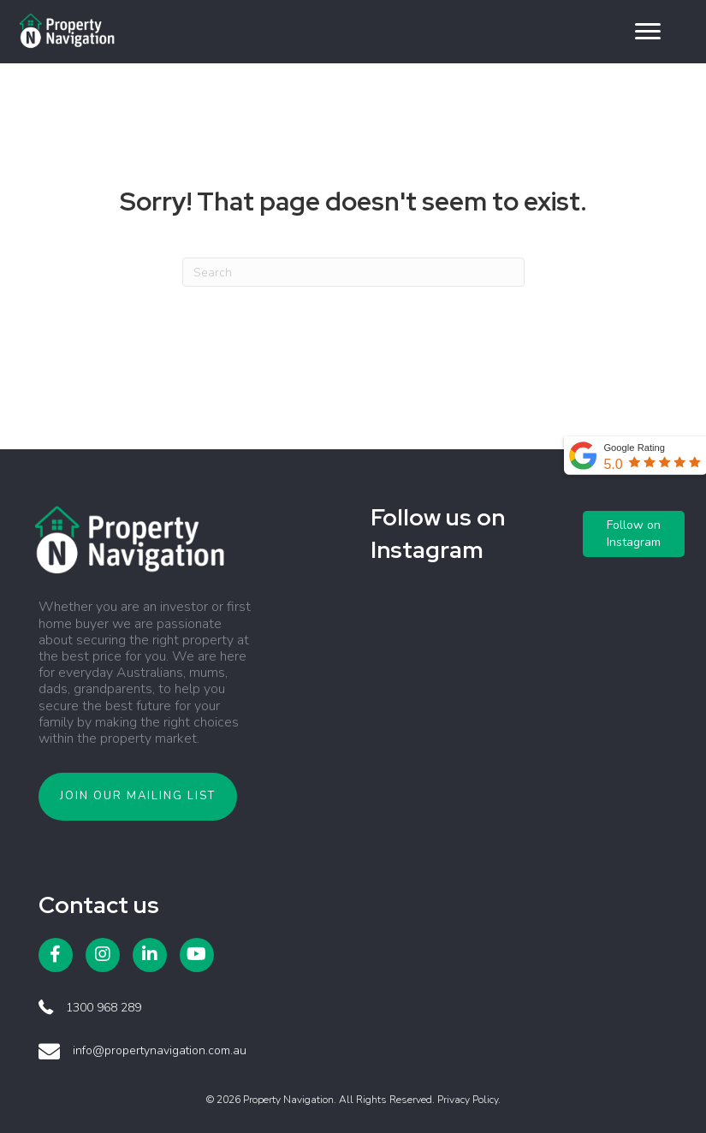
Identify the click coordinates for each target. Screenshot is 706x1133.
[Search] (353, 272)
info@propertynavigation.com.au (159, 1050)
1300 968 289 (103, 1008)
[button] (648, 31)
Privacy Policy (467, 1099)
